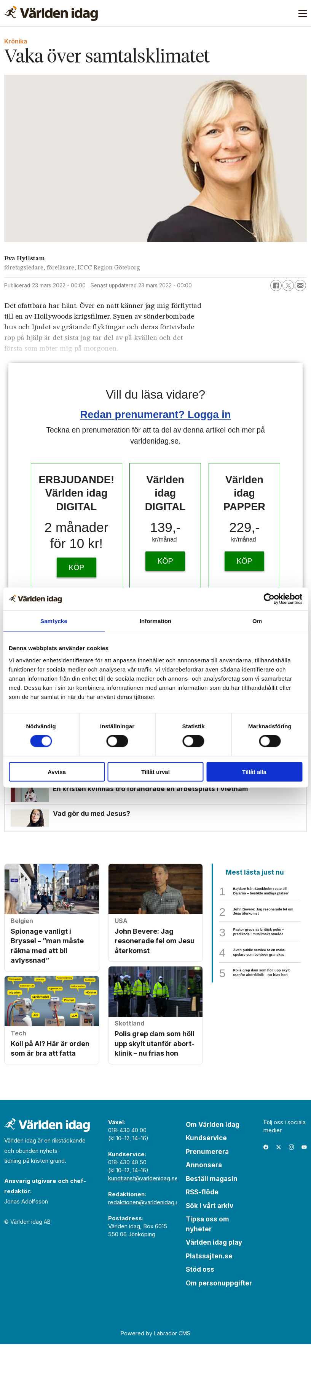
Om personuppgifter (219, 1313)
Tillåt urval (155, 771)
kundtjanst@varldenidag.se (143, 1208)
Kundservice (206, 1168)
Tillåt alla (254, 771)
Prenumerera (207, 1182)
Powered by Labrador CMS (155, 1364)
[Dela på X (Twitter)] (288, 285)
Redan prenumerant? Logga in (155, 414)
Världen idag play (214, 1273)
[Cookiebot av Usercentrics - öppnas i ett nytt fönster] (269, 599)
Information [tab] (156, 621)
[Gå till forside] (51, 13)
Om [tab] (257, 621)
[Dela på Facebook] (276, 285)
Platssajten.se (209, 1286)
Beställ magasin (212, 1209)
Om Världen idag (212, 1155)
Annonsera (204, 1195)
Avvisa (57, 771)
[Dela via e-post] (300, 285)
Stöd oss (200, 1300)
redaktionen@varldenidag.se (145, 1232)
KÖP (76, 567)
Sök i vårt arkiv (209, 1236)
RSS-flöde (202, 1222)
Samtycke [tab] (53, 621)
